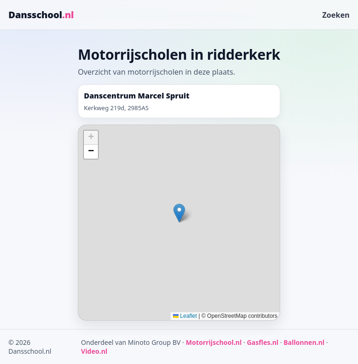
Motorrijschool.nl (213, 342)
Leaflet (185, 316)
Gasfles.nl (262, 342)
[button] (179, 213)
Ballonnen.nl (303, 342)
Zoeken (336, 15)
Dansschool (41, 14)
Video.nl (94, 351)
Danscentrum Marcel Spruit (136, 96)
